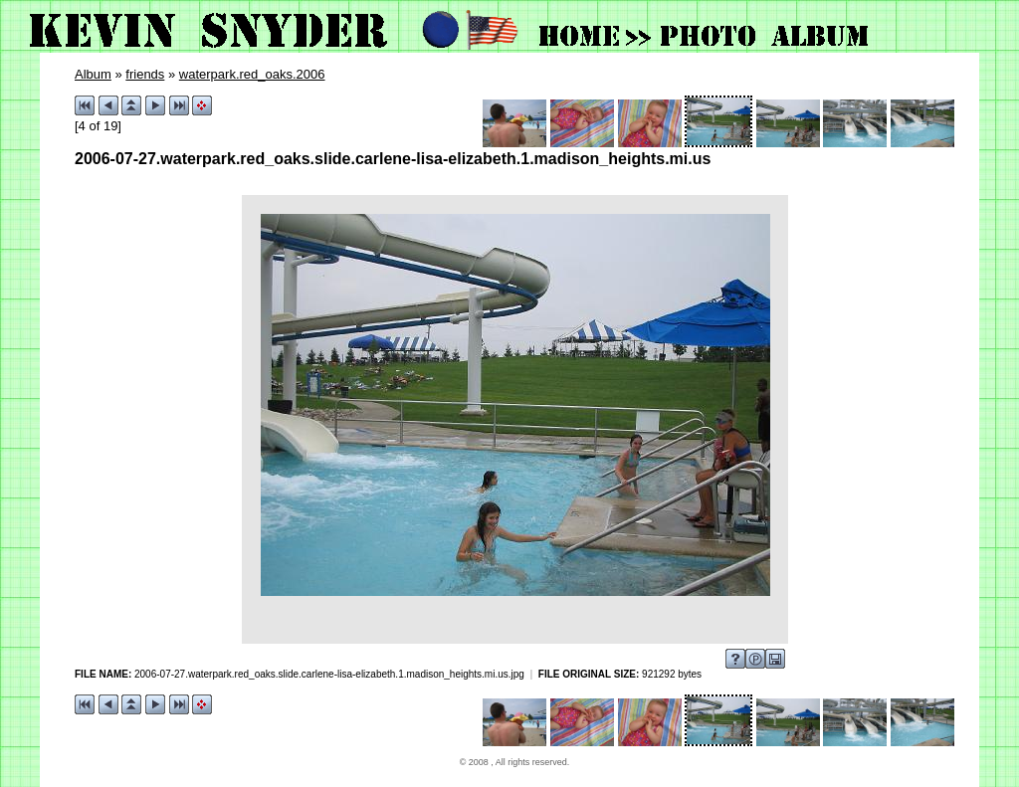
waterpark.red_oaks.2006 (252, 74)
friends (144, 74)
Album (93, 74)
